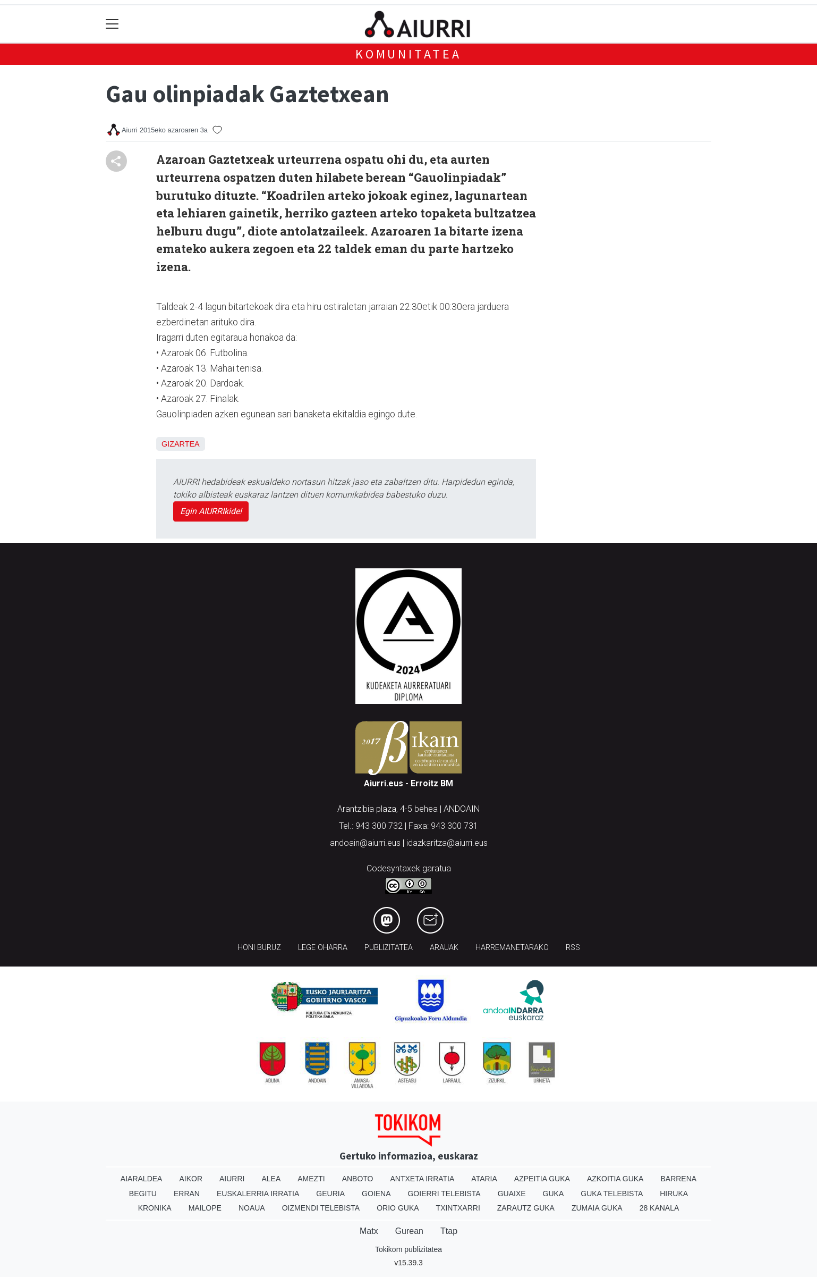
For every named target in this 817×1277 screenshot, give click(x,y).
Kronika (155, 1208)
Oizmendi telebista (321, 1208)
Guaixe (512, 1193)
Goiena (376, 1193)
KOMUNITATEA (408, 54)
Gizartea (180, 444)
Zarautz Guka (526, 1208)
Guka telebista (612, 1193)
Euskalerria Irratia (258, 1193)
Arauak (444, 947)
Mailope (205, 1208)
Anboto (357, 1178)
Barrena (678, 1178)
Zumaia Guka (597, 1208)
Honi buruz (259, 947)
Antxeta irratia (422, 1178)
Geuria (330, 1193)
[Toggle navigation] (112, 24)
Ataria (484, 1178)
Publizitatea (388, 947)
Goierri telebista (443, 1193)
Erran (187, 1193)
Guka (553, 1193)
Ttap (448, 1231)
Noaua (252, 1208)
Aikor (190, 1178)
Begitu (143, 1193)
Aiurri (231, 1178)
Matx (369, 1231)
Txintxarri (458, 1208)
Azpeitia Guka (542, 1178)
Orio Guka (398, 1208)
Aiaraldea (142, 1178)
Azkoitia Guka (615, 1178)
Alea (270, 1178)
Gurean (409, 1231)
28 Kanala (659, 1208)
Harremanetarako (512, 947)
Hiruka (674, 1193)
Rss (573, 947)
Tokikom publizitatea (408, 1249)
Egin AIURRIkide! (211, 511)
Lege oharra (322, 947)
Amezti (311, 1178)
